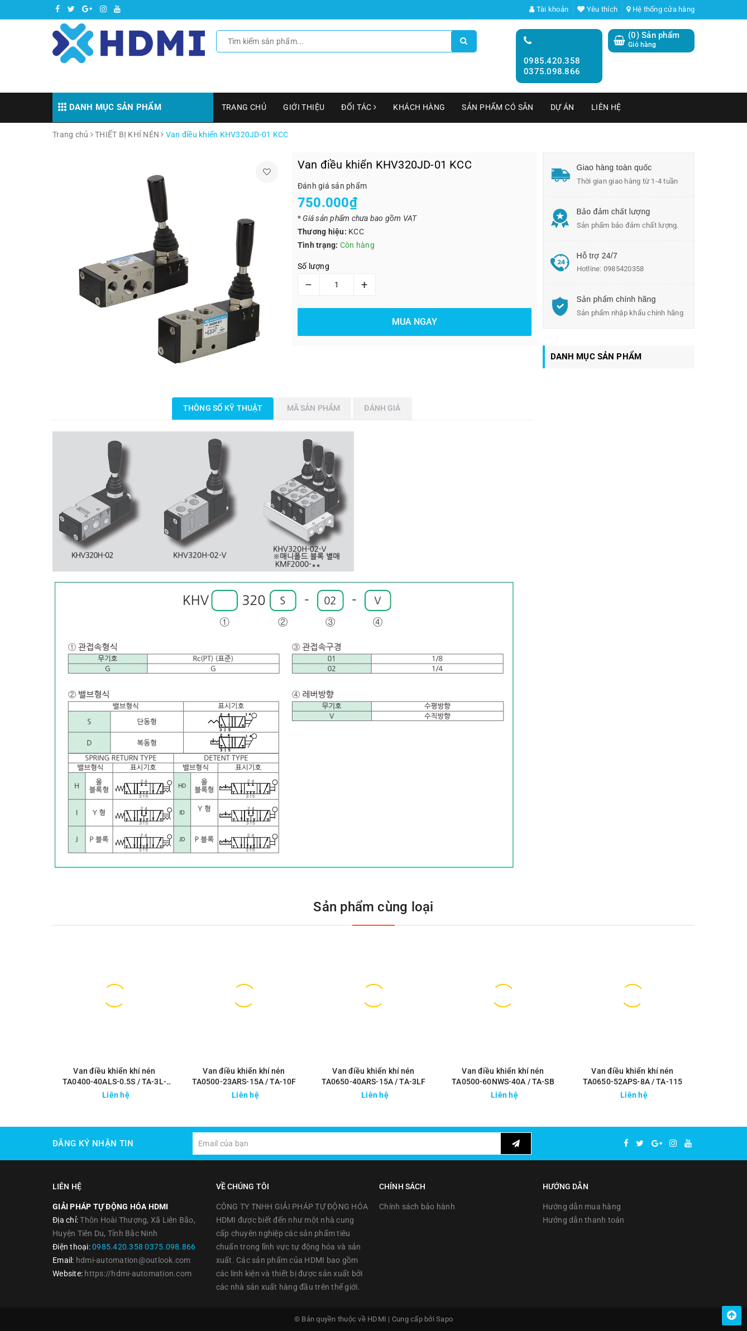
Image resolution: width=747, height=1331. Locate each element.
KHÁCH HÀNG (419, 107)
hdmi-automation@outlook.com (133, 1260)
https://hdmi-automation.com (137, 1273)
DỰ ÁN (562, 107)
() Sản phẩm (653, 40)
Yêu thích (597, 9)
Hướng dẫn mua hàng (582, 1206)
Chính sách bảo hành (417, 1206)
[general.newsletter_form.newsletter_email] (346, 1143)
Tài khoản (548, 9)
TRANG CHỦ (244, 107)
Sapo (444, 1319)
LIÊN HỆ (606, 107)
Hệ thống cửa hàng (660, 9)
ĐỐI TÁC (358, 107)
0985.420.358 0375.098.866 (552, 66)
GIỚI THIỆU (303, 107)
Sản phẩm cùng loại (373, 907)
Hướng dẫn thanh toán (584, 1219)
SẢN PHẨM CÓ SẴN (497, 107)
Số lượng (313, 266)
